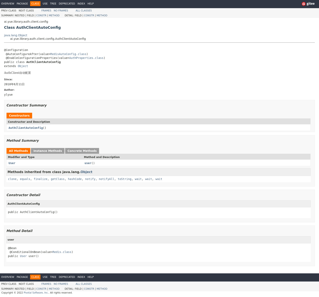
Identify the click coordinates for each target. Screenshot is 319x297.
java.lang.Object (15, 35)
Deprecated (67, 3)
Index (81, 3)
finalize (40, 179)
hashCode (75, 179)
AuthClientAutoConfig (26, 127)
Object (23, 66)
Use (45, 3)
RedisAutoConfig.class (68, 54)
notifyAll (106, 179)
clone (12, 179)
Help (90, 3)
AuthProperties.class (86, 58)
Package (22, 3)
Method (54, 15)
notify (90, 179)
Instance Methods (47, 150)
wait (138, 179)
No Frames (61, 10)
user (88, 163)
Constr (41, 15)
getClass (57, 179)
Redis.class (61, 252)
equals (25, 179)
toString (124, 179)
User (12, 163)
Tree (53, 3)
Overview (7, 3)
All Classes (84, 10)
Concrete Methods (82, 150)
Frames (46, 10)
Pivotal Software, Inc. (36, 292)
